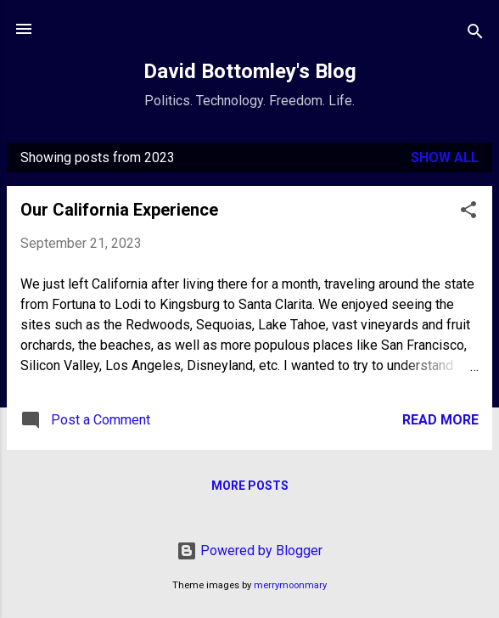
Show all (445, 157)
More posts (250, 485)
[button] (468, 212)
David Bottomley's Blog (249, 71)
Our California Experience (119, 209)
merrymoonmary (290, 585)
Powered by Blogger (249, 550)
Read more (440, 420)
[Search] (475, 34)
